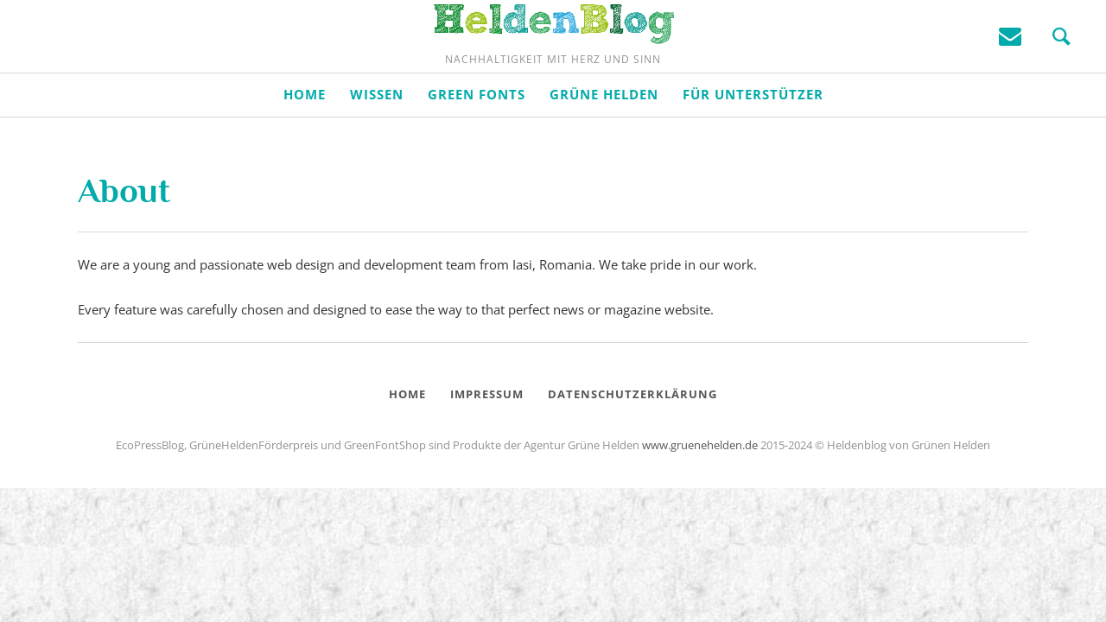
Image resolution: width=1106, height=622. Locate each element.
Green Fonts (476, 149)
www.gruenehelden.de (700, 500)
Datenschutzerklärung (632, 449)
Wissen (377, 149)
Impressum (487, 449)
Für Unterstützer (753, 149)
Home (304, 149)
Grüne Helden (604, 149)
